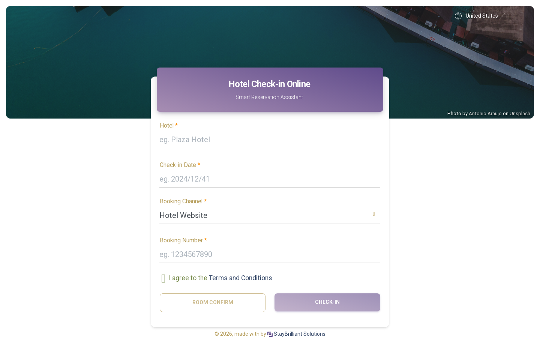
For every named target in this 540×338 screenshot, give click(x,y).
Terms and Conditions (240, 278)
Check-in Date (178, 165)
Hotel (167, 125)
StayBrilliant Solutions (296, 334)
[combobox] (269, 216)
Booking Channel (181, 201)
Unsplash (520, 113)
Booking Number (181, 240)
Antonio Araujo (485, 113)
